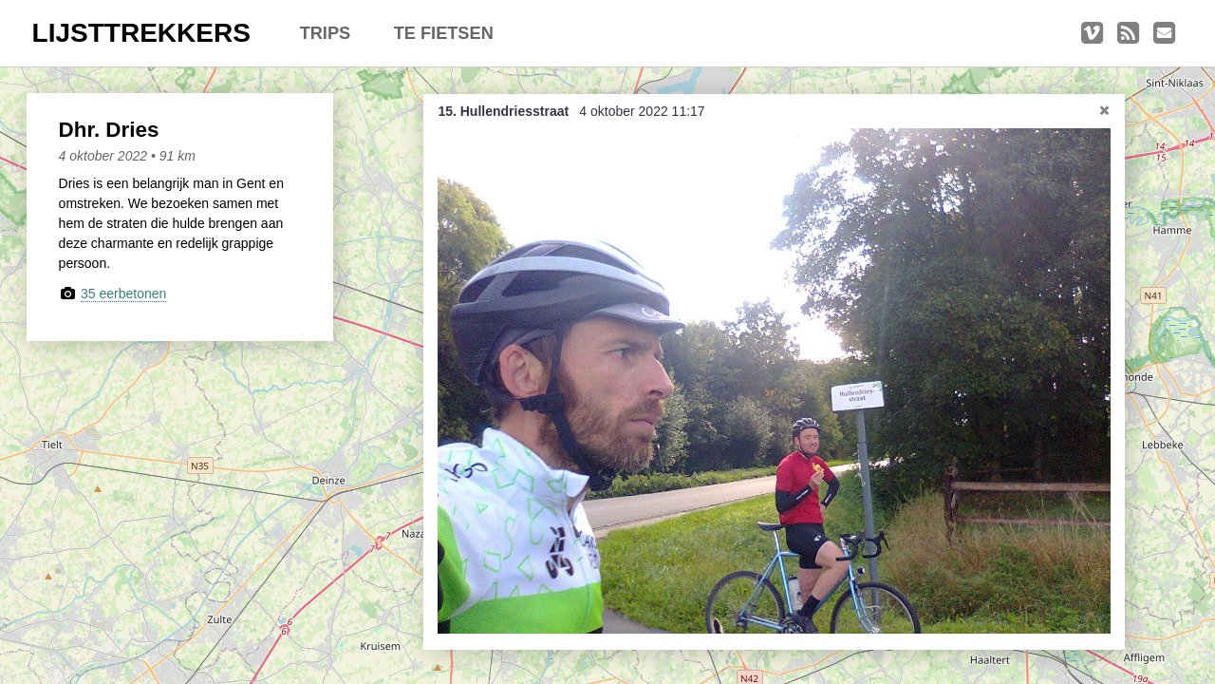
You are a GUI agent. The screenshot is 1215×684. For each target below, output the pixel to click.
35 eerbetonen (123, 293)
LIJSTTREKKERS (141, 33)
